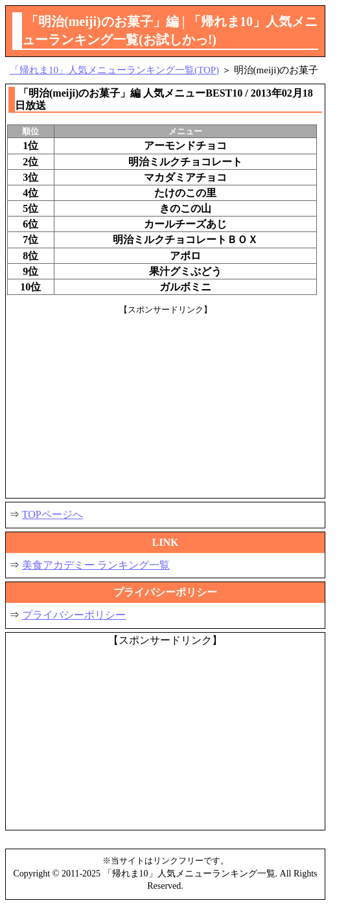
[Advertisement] (165, 406)
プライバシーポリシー (74, 614)
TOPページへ (52, 514)
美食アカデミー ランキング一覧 (96, 564)
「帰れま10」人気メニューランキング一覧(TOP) (114, 70)
